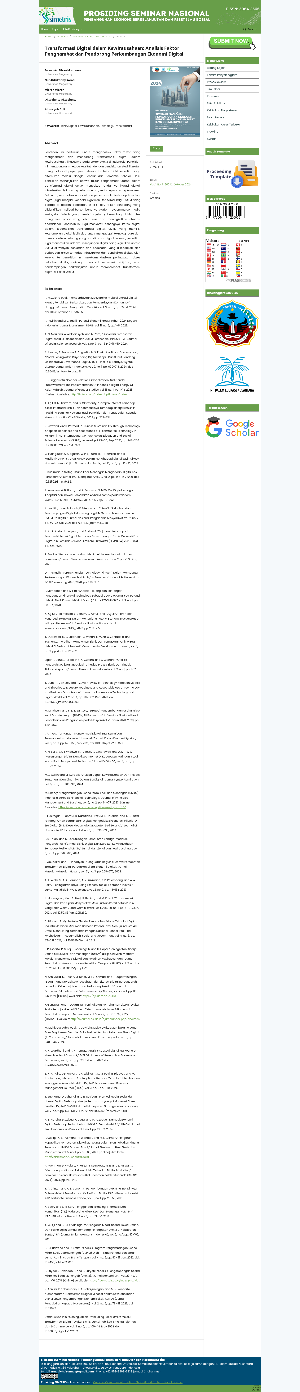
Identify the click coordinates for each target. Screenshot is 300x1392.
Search (252, 29)
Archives (62, 36)
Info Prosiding (71, 29)
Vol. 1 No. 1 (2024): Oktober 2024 (92, 36)
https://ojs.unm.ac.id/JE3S (100, 996)
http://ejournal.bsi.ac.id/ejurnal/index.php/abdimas (104, 1019)
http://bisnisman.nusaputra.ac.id (67, 1157)
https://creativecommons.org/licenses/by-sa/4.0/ (92, 807)
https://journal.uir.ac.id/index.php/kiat (114, 1280)
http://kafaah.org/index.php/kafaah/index (98, 394)
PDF (158, 148)
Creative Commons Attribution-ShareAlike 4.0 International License (138, 1382)
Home (44, 29)
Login (55, 29)
